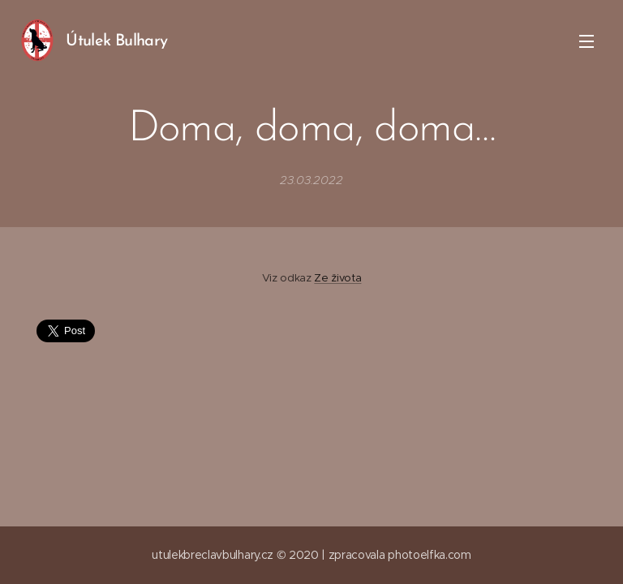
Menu (586, 41)
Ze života (337, 278)
